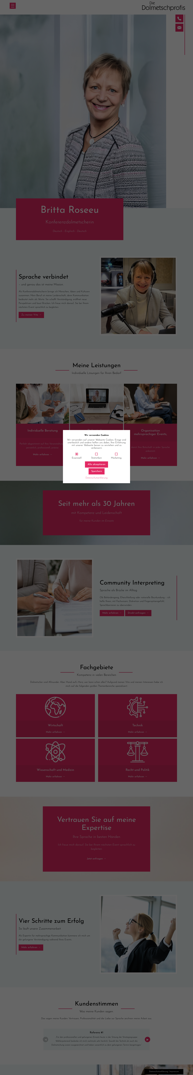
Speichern (96, 471)
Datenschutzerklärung (96, 477)
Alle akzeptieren (96, 464)
